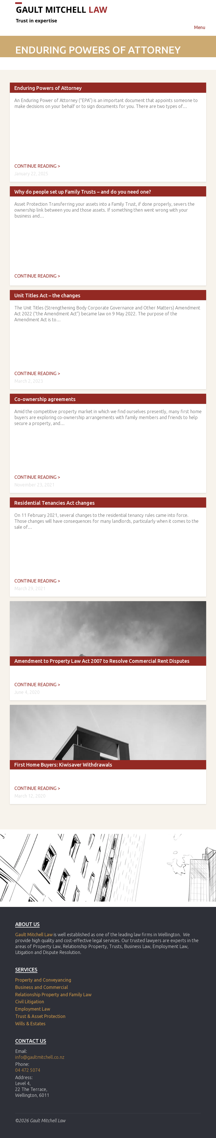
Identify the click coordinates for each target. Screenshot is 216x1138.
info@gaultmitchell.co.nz (39, 1057)
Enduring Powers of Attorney (48, 88)
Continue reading (37, 166)
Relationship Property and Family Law (53, 994)
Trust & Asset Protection (40, 1016)
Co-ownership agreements (45, 399)
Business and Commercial (41, 987)
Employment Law (32, 1008)
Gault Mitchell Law (34, 934)
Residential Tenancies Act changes (54, 503)
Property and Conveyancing (43, 979)
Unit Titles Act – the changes (47, 295)
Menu (199, 27)
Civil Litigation (29, 1001)
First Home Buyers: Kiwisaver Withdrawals (63, 764)
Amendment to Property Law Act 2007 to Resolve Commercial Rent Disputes (102, 661)
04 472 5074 (27, 1070)
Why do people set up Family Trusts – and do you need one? (82, 191)
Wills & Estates (31, 1023)
